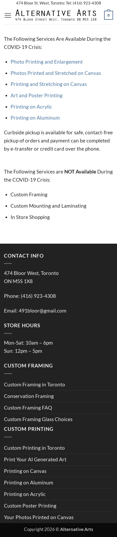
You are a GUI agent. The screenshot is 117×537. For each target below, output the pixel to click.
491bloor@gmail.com (42, 311)
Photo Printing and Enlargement (47, 62)
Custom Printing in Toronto (34, 448)
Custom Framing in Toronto (34, 384)
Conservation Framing (29, 396)
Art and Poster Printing (36, 95)
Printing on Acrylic (31, 107)
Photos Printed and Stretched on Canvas (56, 73)
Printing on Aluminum (35, 118)
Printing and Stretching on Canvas (49, 84)
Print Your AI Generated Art (35, 459)
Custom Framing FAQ (28, 408)
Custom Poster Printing (30, 506)
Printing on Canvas (25, 471)
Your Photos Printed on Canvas (39, 517)
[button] (8, 15)
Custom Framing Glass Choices (38, 419)
